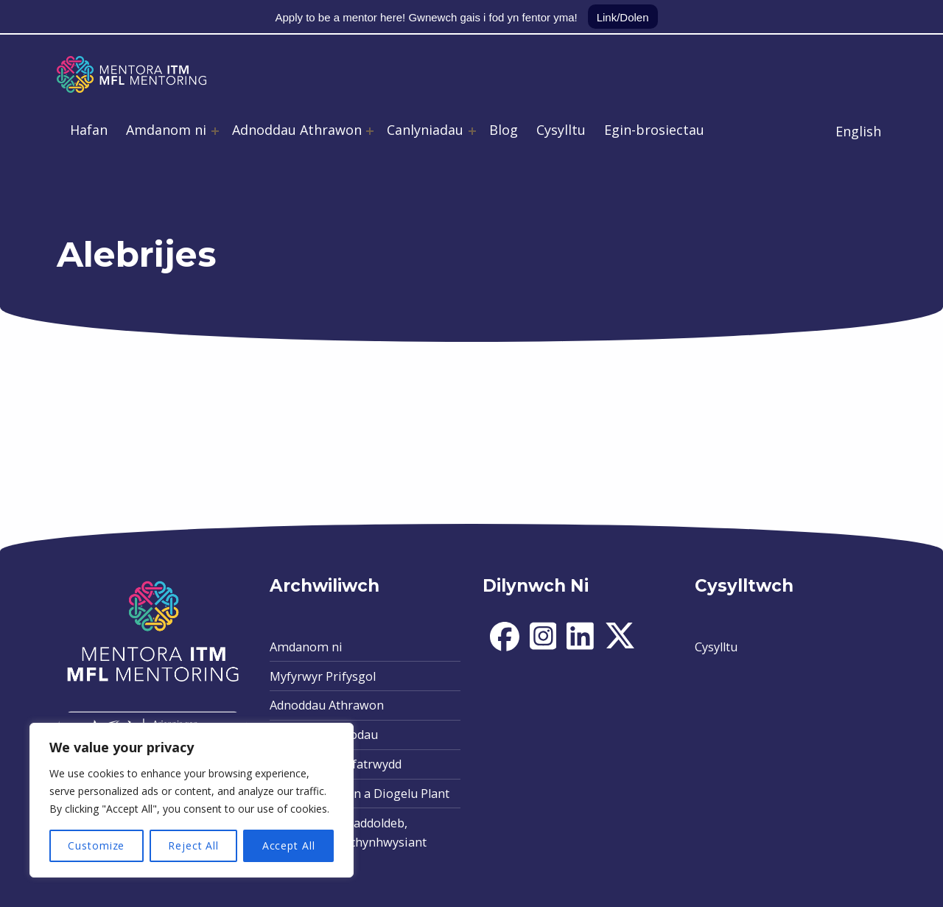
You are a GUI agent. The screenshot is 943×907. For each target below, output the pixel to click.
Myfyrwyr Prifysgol (323, 676)
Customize (96, 845)
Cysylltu (561, 130)
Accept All (288, 845)
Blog (503, 130)
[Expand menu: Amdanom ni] (215, 131)
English (858, 131)
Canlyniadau (425, 130)
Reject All (193, 845)
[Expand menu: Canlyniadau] (472, 131)
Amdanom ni (166, 130)
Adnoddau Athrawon (297, 130)
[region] (191, 800)
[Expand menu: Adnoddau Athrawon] (370, 131)
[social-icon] (504, 647)
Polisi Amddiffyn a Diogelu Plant (359, 793)
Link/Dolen (623, 17)
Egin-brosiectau (654, 130)
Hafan (89, 130)
